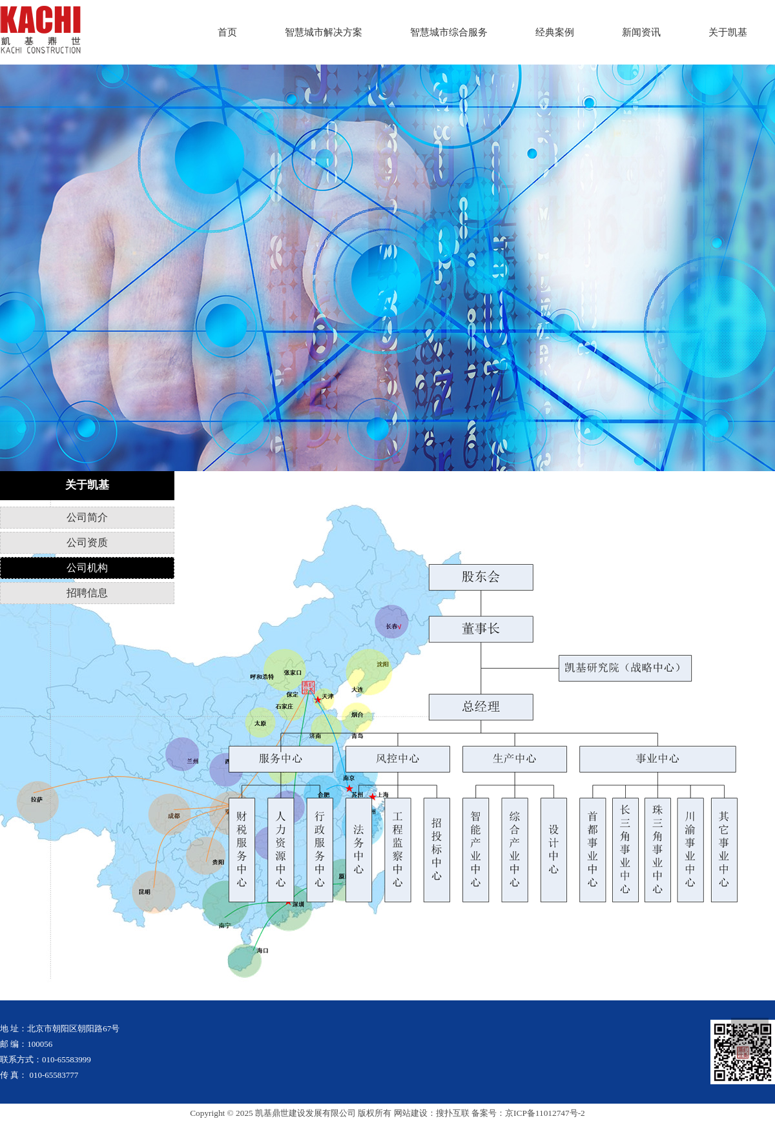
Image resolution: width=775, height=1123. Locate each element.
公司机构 (87, 567)
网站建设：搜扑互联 (432, 1113)
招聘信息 (87, 592)
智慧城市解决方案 (323, 32)
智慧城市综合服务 (449, 32)
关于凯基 (727, 32)
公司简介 (87, 517)
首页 (227, 32)
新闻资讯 (641, 32)
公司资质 (87, 542)
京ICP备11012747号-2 (545, 1113)
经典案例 (554, 32)
